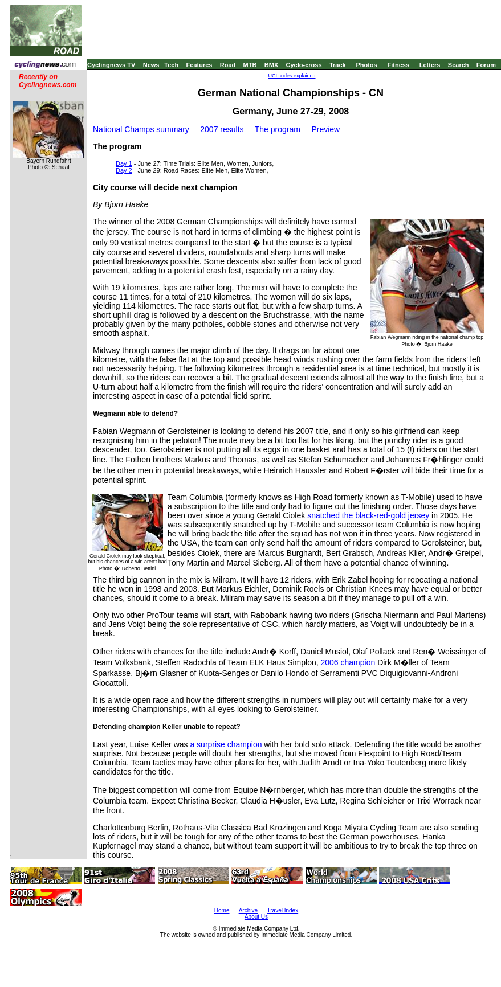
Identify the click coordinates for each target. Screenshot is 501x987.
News (151, 65)
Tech (171, 65)
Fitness (398, 65)
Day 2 (124, 170)
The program (277, 129)
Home (222, 910)
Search (458, 65)
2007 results (221, 129)
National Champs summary (141, 129)
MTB (250, 65)
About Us (256, 917)
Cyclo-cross (304, 65)
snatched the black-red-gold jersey (368, 515)
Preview (325, 129)
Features (199, 65)
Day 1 (124, 163)
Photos (366, 65)
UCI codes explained (291, 76)
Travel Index (283, 910)
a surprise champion (226, 744)
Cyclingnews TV (111, 65)
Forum (486, 65)
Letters (430, 65)
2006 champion (348, 662)
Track (337, 65)
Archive (248, 910)
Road (228, 65)
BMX (271, 65)
